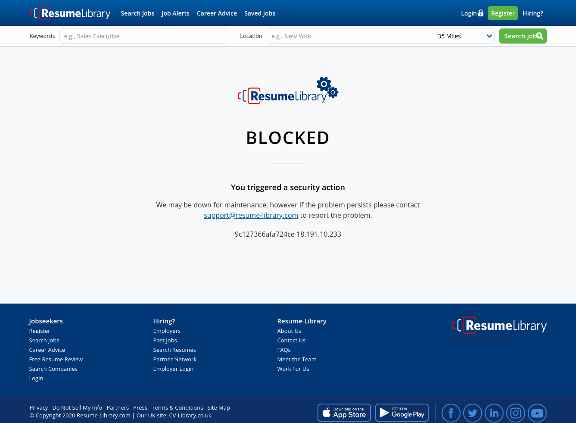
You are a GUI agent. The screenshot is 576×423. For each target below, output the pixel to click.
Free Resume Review (56, 359)
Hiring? (533, 13)
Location (251, 36)
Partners (117, 407)
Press (140, 407)
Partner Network (175, 359)
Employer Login (173, 369)
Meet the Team (297, 359)
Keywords (42, 36)
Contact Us (291, 340)
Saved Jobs (259, 13)
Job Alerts (176, 13)
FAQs (284, 350)
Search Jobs (138, 13)
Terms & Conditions (177, 407)
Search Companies (53, 369)
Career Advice (217, 13)
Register (503, 13)
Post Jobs (165, 340)
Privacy (39, 407)
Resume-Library (70, 13)
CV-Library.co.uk (190, 415)
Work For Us (293, 369)
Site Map (218, 407)
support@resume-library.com (251, 215)
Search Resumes (174, 350)
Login (469, 13)
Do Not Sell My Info (77, 407)
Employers (167, 331)
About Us (289, 331)
